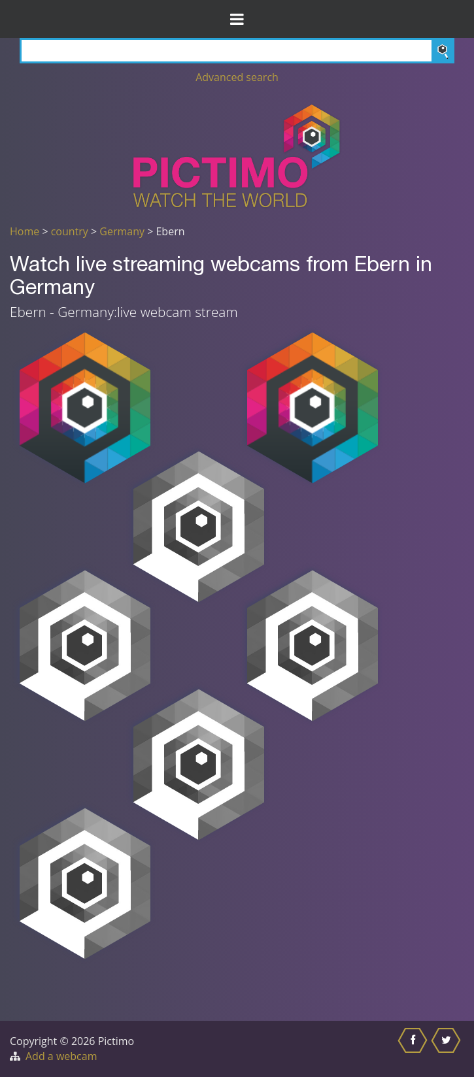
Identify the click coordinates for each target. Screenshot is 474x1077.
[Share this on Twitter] (447, 1049)
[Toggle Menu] (237, 19)
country (69, 231)
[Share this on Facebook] (414, 1049)
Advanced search (237, 77)
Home (24, 231)
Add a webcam (61, 1056)
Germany (121, 231)
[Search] (237, 50)
